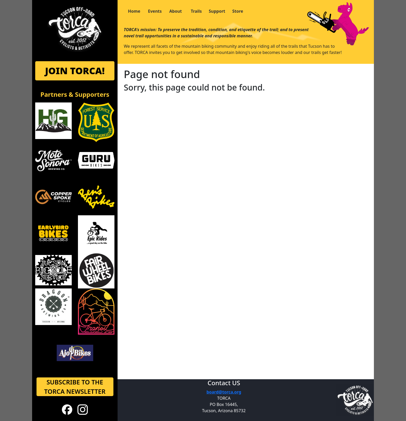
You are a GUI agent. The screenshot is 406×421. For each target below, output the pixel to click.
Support (217, 11)
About (175, 11)
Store (237, 11)
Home (134, 11)
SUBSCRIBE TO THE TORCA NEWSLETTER (75, 387)
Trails (196, 11)
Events (155, 11)
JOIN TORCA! (75, 70)
